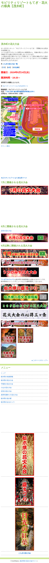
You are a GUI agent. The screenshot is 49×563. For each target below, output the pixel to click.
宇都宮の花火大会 (7, 384)
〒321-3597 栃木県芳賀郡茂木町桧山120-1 (19, 91)
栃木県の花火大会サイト (28, 561)
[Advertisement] (24, 23)
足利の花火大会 (6, 231)
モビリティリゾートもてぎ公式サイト (15, 86)
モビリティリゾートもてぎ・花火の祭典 (24, 4)
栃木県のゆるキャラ (8, 402)
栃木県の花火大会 (7, 380)
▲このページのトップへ (39, 360)
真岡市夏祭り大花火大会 (9, 395)
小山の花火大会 (6, 387)
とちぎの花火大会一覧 (10, 64)
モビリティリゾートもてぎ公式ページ (14, 178)
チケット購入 (5, 146)
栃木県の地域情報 (7, 376)
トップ (3, 373)
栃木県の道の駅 (6, 398)
